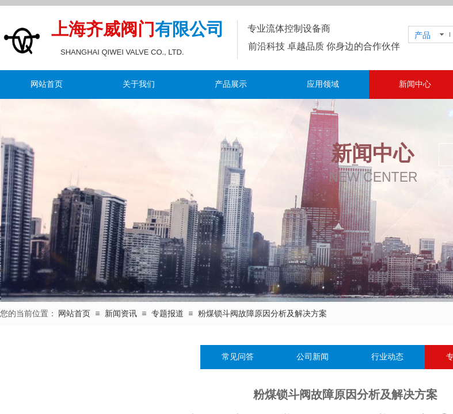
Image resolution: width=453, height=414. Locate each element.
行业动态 (387, 356)
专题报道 (167, 313)
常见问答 (238, 356)
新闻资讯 (121, 313)
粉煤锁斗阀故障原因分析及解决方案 (262, 313)
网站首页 (47, 84)
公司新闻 (312, 356)
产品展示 (231, 84)
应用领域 (323, 84)
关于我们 (139, 84)
